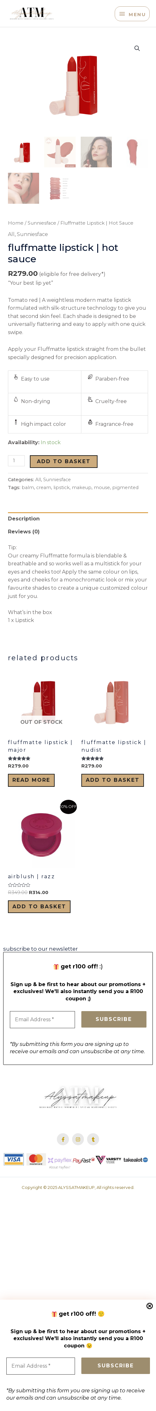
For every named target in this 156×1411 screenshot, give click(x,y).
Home (16, 235)
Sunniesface (42, 235)
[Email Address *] (40, 1366)
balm (28, 499)
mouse (102, 499)
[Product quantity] (16, 472)
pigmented (125, 499)
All (11, 246)
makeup (82, 499)
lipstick (61, 499)
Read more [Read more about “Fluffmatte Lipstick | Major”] (31, 792)
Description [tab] (24, 530)
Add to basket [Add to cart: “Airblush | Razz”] (39, 918)
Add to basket (64, 473)
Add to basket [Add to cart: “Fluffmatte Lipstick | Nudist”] (112, 792)
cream (43, 499)
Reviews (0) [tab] (24, 544)
